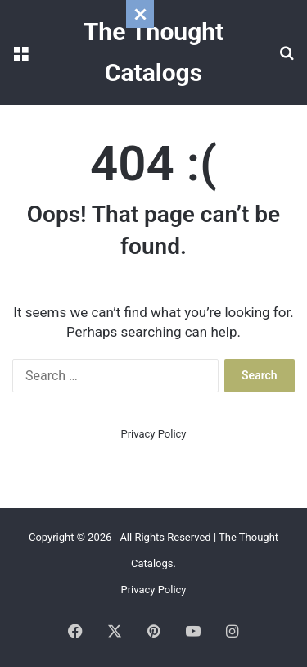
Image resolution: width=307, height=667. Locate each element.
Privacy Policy (153, 434)
